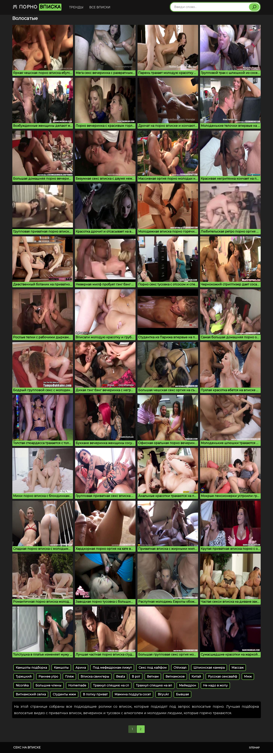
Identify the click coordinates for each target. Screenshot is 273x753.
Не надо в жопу (215, 685)
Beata (120, 676)
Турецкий (24, 676)
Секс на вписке (27, 747)
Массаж (237, 667)
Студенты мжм (64, 694)
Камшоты (61, 667)
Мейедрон (187, 685)
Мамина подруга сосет (133, 694)
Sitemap (254, 747)
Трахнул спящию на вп (154, 685)
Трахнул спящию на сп (111, 685)
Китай (196, 676)
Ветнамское (175, 676)
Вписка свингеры (95, 676)
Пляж (69, 676)
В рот (136, 676)
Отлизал (180, 667)
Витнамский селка (31, 694)
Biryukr (163, 694)
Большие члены (48, 685)
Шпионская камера (209, 667)
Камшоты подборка (31, 667)
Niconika (22, 685)
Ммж (248, 676)
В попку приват (95, 694)
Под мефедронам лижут (112, 667)
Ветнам (153, 676)
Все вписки (99, 7)
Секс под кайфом (153, 667)
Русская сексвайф (222, 676)
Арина (80, 667)
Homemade (77, 685)
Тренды (76, 7)
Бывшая (182, 694)
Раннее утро (48, 676)
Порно (37, 7)
